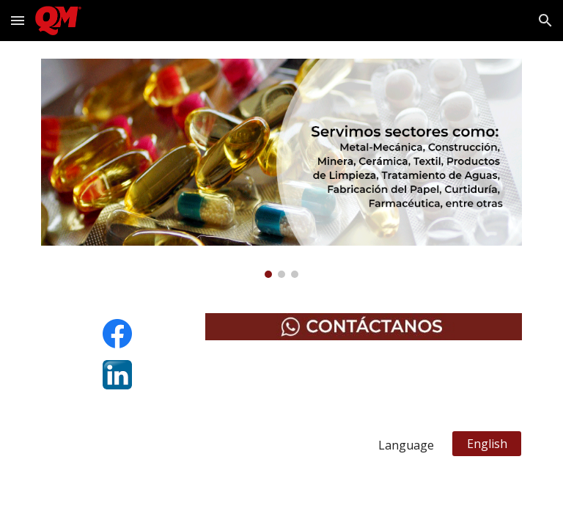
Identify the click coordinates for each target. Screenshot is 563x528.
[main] (240, 445)
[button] (17, 20)
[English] (486, 443)
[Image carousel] (281, 168)
